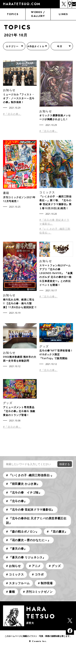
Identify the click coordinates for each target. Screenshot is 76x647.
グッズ (56, 566)
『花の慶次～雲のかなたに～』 (30, 540)
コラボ (39, 574)
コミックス (16, 574)
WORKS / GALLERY (38, 14)
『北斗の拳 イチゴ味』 (25, 492)
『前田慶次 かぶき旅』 (24, 484)
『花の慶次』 (58, 531)
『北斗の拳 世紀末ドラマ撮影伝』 (32, 509)
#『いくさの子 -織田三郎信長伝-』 (54, 230)
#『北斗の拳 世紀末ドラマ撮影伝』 (54, 221)
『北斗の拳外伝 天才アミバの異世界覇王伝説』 (36, 520)
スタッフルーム (19, 583)
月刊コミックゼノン (39, 592)
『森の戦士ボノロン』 (24, 531)
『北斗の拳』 (18, 501)
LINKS (63, 14)
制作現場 (47, 583)
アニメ (36, 566)
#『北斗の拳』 (12, 114)
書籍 (12, 592)
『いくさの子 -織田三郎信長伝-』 (31, 475)
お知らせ (15, 566)
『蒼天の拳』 (18, 548)
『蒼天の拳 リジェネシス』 (27, 557)
